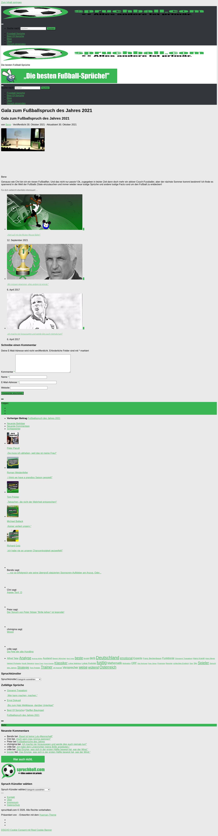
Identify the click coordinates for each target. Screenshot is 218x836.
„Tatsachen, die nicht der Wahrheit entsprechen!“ (32, 505)
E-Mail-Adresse (10, 386)
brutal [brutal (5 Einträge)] (86, 662)
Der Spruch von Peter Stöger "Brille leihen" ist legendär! (35, 615)
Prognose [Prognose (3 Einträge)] (161, 667)
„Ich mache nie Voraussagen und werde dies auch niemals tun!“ (35, 333)
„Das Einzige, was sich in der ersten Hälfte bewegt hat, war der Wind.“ (52, 753)
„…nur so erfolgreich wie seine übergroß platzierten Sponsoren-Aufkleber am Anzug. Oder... (54, 576)
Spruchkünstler (9, 682)
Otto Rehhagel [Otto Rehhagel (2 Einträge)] (142, 667)
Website (5, 391)
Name (5, 380)
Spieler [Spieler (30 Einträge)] (203, 666)
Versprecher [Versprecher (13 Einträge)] (70, 670)
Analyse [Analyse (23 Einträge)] (25, 661)
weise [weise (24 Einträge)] (83, 671)
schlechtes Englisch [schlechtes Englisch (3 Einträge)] (181, 667)
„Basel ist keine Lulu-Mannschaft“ (35, 740)
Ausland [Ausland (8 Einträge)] (47, 661)
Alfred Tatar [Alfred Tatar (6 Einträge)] (13, 662)
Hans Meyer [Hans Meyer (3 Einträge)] (210, 662)
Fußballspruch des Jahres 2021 (23, 718)
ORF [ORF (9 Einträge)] (134, 666)
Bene (8, 124)
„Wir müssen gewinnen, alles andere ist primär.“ (28, 284)
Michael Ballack (15, 525)
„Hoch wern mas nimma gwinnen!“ (33, 742)
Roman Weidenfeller (17, 476)
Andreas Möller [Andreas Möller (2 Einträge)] (37, 662)
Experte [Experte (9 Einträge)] (137, 661)
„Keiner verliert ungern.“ (19, 530)
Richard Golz (13, 549)
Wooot (10, 635)
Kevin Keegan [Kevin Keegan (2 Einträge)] (49, 667)
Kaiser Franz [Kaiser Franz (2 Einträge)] (39, 667)
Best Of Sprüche (15, 714)
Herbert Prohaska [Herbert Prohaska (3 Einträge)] (14, 667)
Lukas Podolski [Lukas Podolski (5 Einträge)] (89, 667)
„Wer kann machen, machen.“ (22, 699)
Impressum (12, 806)
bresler (10, 755)
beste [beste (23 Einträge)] (79, 661)
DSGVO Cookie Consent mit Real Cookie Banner (26, 833)
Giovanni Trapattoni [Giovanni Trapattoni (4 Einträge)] (183, 662)
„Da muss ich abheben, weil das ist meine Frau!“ (32, 456)
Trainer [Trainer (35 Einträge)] (46, 671)
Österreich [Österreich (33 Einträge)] (107, 671)
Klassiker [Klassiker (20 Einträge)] (60, 666)
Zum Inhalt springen (11, 2)
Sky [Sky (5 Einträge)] (195, 667)
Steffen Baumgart (35, 714)
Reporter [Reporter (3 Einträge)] (169, 667)
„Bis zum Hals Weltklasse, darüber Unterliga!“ (30, 709)
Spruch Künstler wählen (13, 793)
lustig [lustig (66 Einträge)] (102, 666)
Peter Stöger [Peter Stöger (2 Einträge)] (152, 667)
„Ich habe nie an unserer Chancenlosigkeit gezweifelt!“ (35, 554)
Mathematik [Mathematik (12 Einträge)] (114, 666)
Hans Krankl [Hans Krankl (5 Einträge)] (199, 662)
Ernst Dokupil (14, 704)
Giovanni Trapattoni (17, 694)
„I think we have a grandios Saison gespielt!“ (30, 481)
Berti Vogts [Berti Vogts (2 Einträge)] (70, 662)
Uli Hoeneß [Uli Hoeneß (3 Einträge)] (57, 671)
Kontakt (11, 800)
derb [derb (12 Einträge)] (92, 661)
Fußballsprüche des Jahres (31, 745)
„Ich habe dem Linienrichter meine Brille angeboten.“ (43, 750)
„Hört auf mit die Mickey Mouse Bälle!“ (24, 234)
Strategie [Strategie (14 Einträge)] (23, 670)
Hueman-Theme (47, 818)
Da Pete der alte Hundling (20, 655)
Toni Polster (13, 500)
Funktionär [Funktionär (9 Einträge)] (168, 661)
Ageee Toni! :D (14, 596)
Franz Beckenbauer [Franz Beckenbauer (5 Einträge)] (152, 662)
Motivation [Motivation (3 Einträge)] (127, 667)
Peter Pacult (13, 451)
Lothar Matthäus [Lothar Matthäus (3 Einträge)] (74, 667)
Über (9, 803)
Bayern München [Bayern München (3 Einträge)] (59, 662)
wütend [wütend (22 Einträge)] (93, 671)
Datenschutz (13, 808)
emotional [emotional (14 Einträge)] (126, 661)
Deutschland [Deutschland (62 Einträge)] (107, 661)
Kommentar (8, 375)
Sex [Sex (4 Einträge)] (191, 667)
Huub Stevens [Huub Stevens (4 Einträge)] (28, 667)
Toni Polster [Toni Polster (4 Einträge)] (35, 671)
